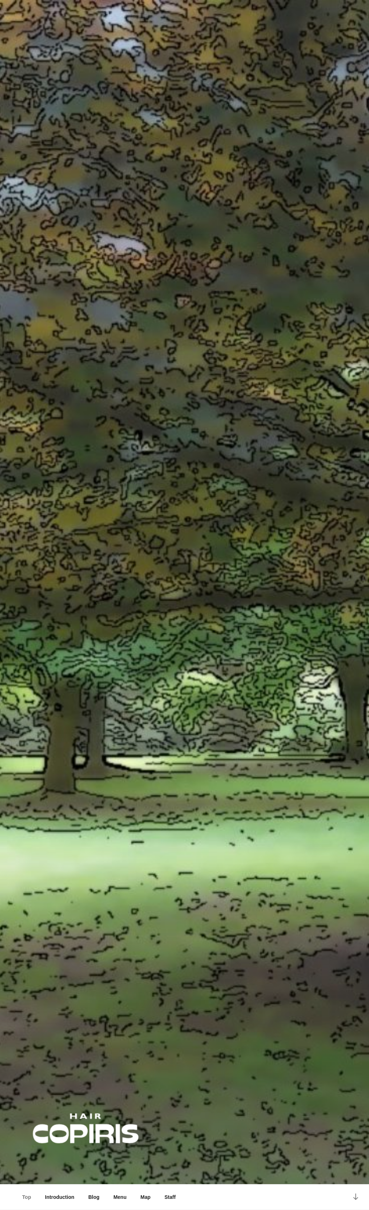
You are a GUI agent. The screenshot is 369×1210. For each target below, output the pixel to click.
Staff (170, 1197)
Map (145, 1197)
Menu (120, 1197)
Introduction (59, 1197)
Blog (93, 1197)
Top (26, 1197)
